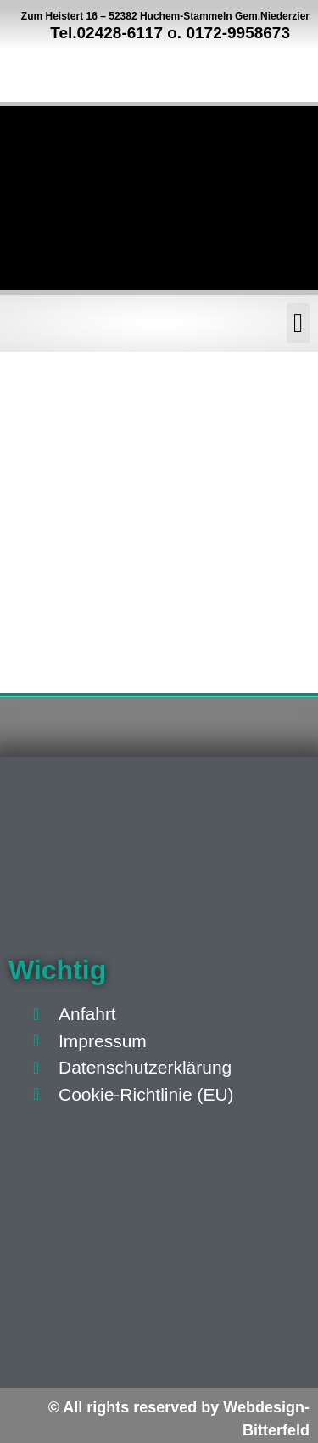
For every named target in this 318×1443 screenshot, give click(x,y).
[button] (298, 323)
